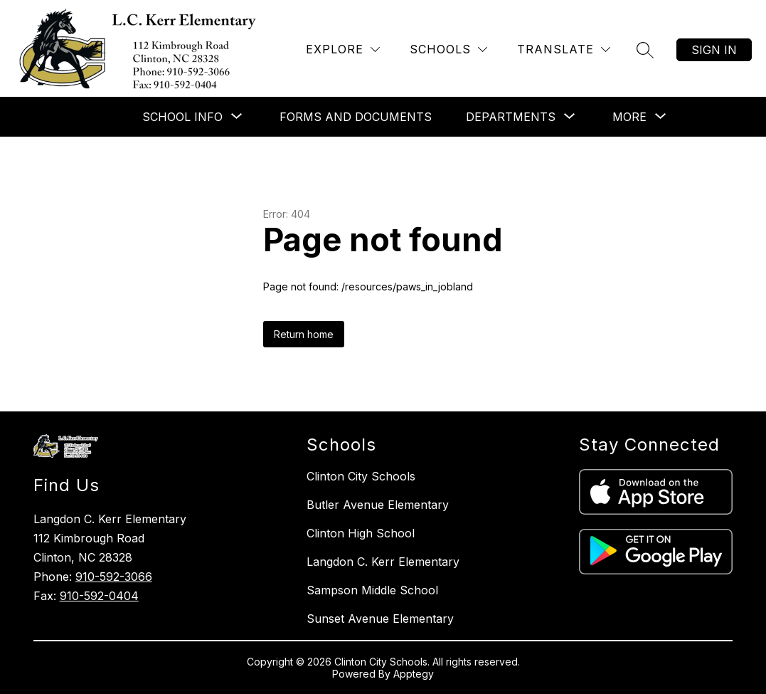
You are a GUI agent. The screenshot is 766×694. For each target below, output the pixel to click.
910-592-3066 (113, 576)
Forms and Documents (356, 117)
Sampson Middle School (372, 590)
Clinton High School (361, 533)
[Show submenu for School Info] (182, 116)
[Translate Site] (564, 49)
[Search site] (645, 49)
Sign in (714, 50)
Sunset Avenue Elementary (380, 618)
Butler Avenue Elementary (378, 505)
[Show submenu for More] (629, 116)
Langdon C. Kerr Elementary (383, 561)
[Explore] (342, 49)
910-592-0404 (99, 596)
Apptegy (413, 674)
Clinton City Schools (361, 476)
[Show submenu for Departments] (510, 116)
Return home (304, 334)
